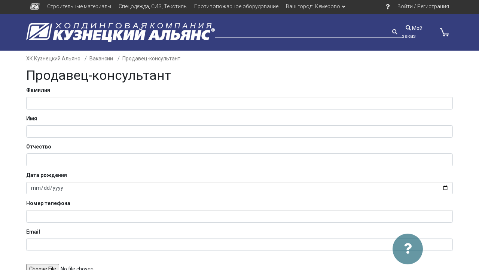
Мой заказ (412, 32)
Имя (31, 119)
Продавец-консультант (151, 59)
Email (33, 232)
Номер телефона (48, 203)
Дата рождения (46, 175)
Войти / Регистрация (423, 6)
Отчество (38, 147)
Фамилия (38, 90)
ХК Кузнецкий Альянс (53, 59)
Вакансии (101, 59)
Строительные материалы (79, 6)
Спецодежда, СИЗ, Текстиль (153, 6)
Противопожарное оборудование (236, 6)
